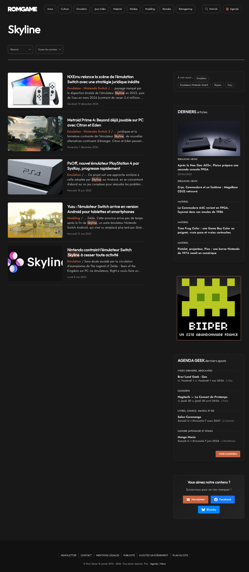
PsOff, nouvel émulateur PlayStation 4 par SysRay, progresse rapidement (103, 166)
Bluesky (209, 509)
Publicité (129, 555)
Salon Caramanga (189, 417)
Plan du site (180, 555)
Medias (133, 9)
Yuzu (230, 85)
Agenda (154, 564)
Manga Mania (187, 437)
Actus (50, 9)
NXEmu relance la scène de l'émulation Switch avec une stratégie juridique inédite (103, 79)
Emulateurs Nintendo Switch (194, 85)
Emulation (82, 9)
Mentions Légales (107, 555)
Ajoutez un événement (153, 555)
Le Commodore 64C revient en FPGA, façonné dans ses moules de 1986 (203, 210)
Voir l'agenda (228, 454)
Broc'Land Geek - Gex (192, 377)
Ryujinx (217, 85)
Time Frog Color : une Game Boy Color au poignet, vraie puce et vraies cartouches (206, 230)
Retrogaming (185, 9)
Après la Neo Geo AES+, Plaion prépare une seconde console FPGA (208, 167)
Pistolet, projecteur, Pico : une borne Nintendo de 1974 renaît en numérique (209, 251)
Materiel (117, 9)
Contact (86, 555)
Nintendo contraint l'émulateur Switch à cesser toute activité (99, 252)
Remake (167, 9)
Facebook (222, 499)
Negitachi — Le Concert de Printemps (203, 397)
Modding (150, 9)
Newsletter (195, 499)
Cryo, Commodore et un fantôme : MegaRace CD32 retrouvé (208, 189)
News (163, 564)
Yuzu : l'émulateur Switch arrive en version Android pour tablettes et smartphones (102, 209)
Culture (65, 9)
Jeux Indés (100, 9)
